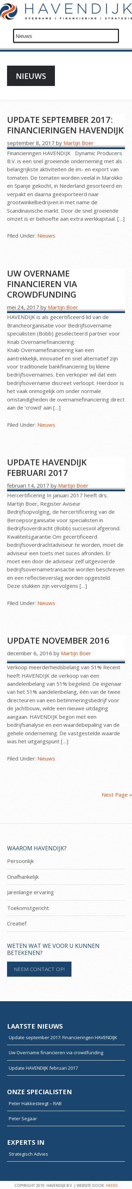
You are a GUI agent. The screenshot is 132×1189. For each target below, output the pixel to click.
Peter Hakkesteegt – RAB (35, 1103)
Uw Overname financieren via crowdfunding (45, 283)
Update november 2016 (58, 640)
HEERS (112, 1185)
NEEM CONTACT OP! (39, 968)
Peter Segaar (23, 1118)
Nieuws (46, 235)
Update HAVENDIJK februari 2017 (47, 467)
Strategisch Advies (28, 1154)
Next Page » (117, 794)
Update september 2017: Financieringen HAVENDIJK (65, 125)
